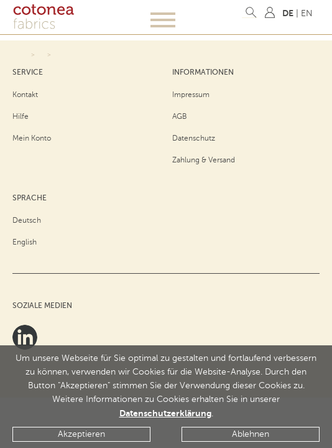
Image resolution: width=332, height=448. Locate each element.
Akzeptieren (81, 434)
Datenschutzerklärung (165, 413)
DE (287, 13)
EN (307, 13)
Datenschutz (193, 138)
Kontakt (25, 94)
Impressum (191, 94)
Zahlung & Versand (203, 160)
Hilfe (20, 116)
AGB (179, 116)
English (24, 242)
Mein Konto (31, 138)
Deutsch (26, 220)
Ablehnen (250, 434)
